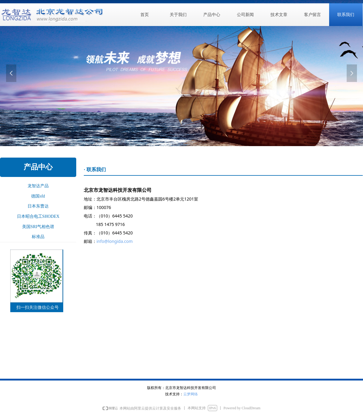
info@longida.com (114, 241)
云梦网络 (190, 394)
